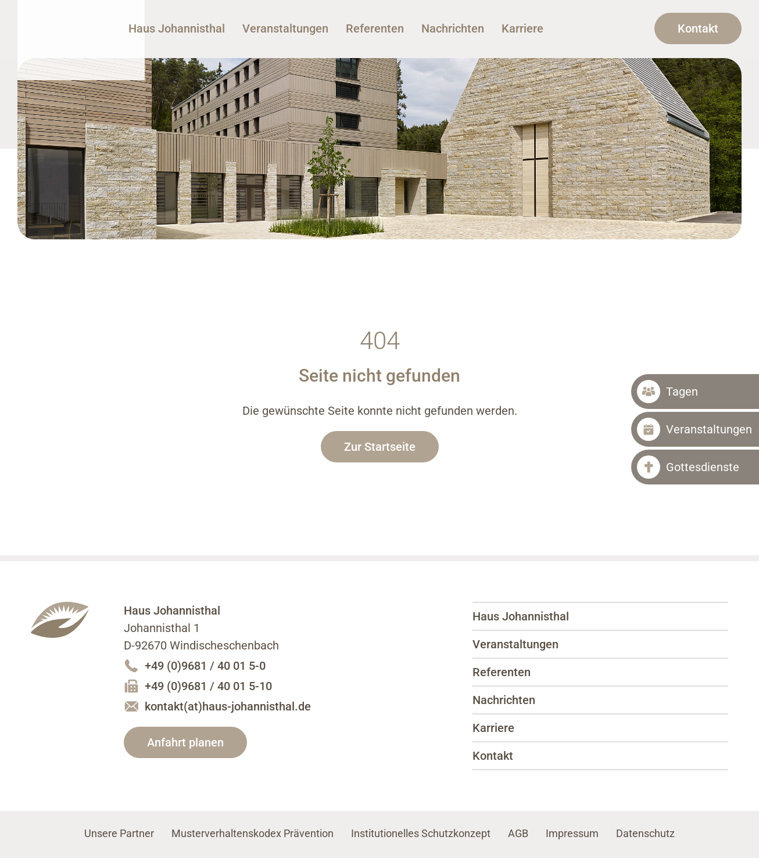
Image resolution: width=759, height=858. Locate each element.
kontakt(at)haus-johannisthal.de (228, 706)
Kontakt (698, 28)
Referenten (448, 28)
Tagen (682, 392)
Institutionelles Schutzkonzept (421, 833)
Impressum (572, 833)
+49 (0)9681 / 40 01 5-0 (205, 666)
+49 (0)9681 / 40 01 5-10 (208, 686)
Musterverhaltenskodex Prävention (252, 833)
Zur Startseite (380, 447)
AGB (518, 833)
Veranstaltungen (359, 28)
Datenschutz (645, 833)
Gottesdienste (702, 467)
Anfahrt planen (185, 742)
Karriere (596, 28)
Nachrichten (526, 28)
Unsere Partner (119, 833)
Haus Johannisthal (90, 42)
